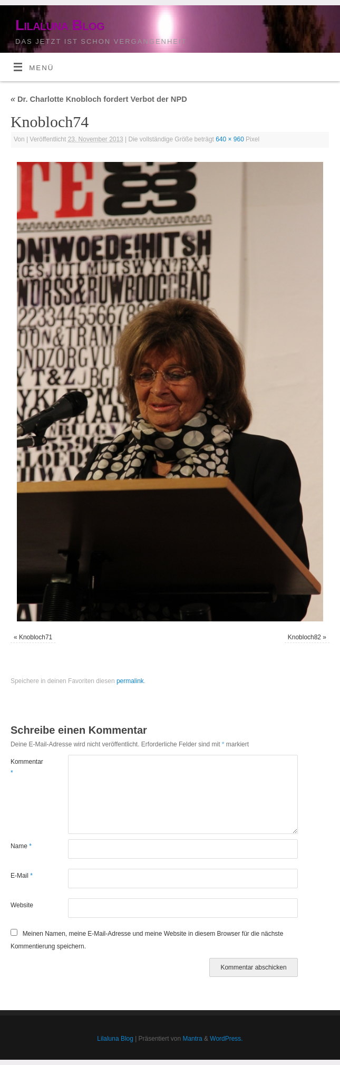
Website (22, 905)
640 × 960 (230, 139)
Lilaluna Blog (59, 25)
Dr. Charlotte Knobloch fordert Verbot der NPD (99, 99)
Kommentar (25, 767)
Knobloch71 (35, 637)
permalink (130, 681)
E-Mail (22, 875)
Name (21, 846)
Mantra (192, 1038)
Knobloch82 (304, 637)
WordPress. (226, 1038)
